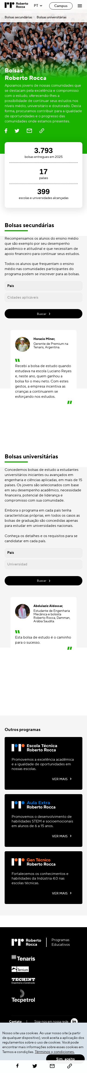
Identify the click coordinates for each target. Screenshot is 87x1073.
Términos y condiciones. (54, 1052)
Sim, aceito (65, 1059)
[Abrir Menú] (80, 5)
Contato (15, 1022)
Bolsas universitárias (51, 17)
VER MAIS (62, 779)
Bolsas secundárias (18, 17)
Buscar (43, 313)
